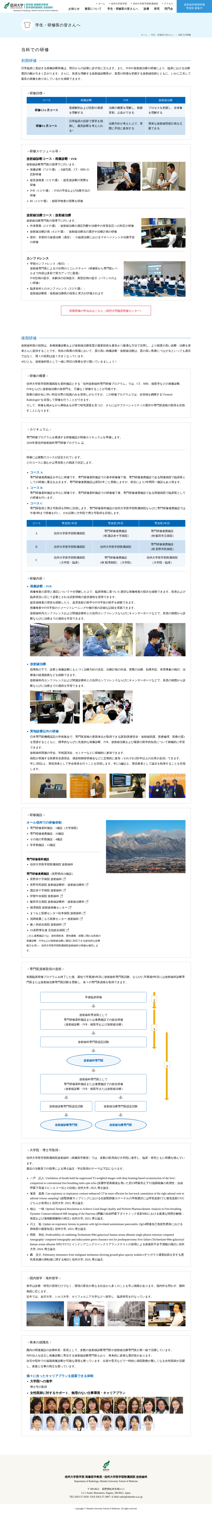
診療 (146, 8)
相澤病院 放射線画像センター (48, 907)
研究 (157, 8)
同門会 (168, 8)
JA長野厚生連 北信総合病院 (47, 930)
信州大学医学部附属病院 (145, 3)
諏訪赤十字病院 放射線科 (46, 890)
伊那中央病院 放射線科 (44, 896)
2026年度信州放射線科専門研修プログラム (53, 442)
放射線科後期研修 (194, 6)
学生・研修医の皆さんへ (122, 8)
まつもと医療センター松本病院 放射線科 (56, 913)
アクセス (168, 3)
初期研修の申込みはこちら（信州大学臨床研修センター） (106, 310)
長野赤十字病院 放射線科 (46, 879)
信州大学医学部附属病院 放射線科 (51, 864)
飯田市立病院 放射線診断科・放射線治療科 (57, 901)
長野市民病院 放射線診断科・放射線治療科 (57, 884)
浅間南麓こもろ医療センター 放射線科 (54, 918)
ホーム (101, 3)
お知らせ (74, 8)
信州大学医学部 (119, 3)
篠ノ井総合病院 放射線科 (46, 924)
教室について (93, 8)
